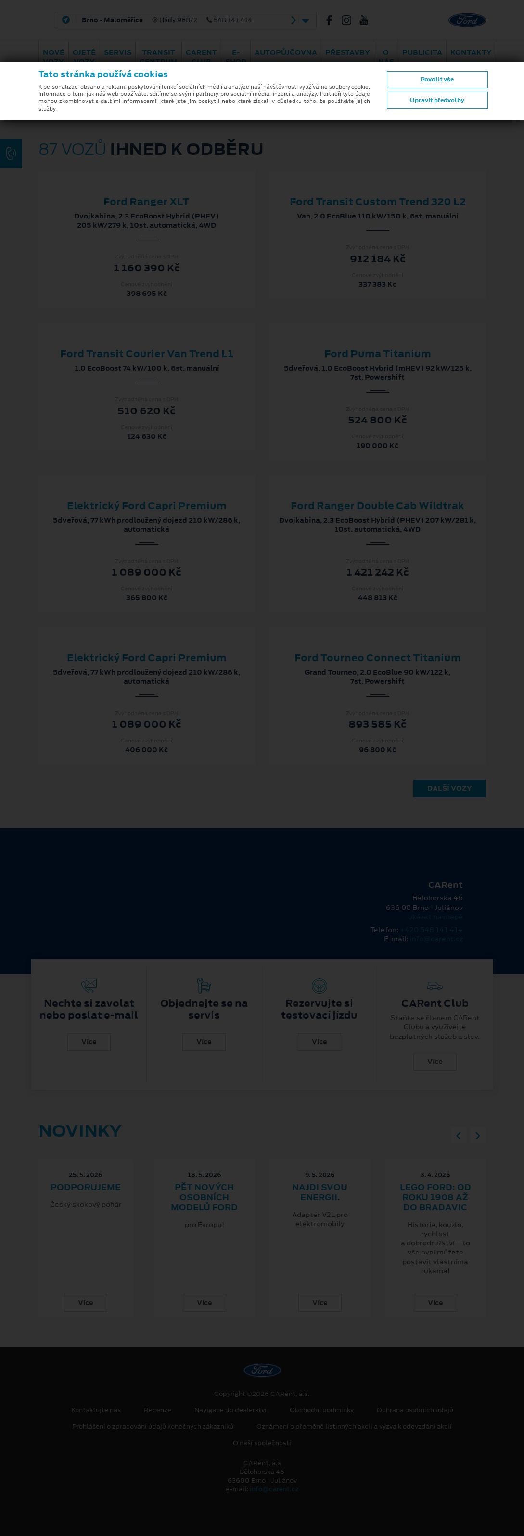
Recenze (157, 1410)
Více (89, 1042)
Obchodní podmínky (322, 1410)
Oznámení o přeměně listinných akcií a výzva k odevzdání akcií (354, 1426)
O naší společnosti (262, 1443)
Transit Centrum (159, 57)
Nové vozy (53, 57)
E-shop (235, 57)
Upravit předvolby (437, 100)
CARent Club (201, 57)
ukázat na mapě (435, 917)
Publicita (422, 52)
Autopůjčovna (286, 52)
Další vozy (449, 788)
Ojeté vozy (84, 57)
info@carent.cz (436, 939)
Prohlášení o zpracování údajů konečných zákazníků (152, 1426)
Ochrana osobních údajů (415, 1410)
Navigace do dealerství (230, 1410)
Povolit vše (437, 79)
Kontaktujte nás (96, 1410)
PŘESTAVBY (347, 52)
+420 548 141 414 (431, 929)
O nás (386, 57)
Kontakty (471, 52)
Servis (117, 52)
